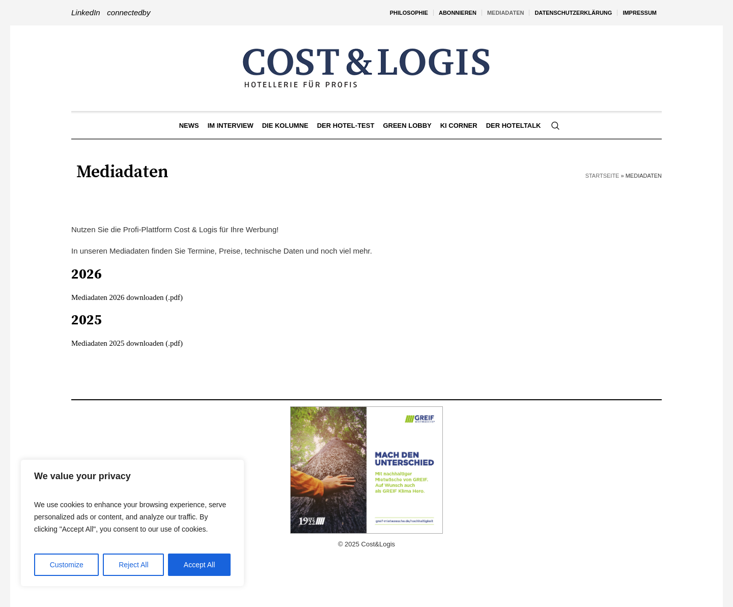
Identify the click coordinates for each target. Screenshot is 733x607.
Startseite (602, 176)
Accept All (199, 565)
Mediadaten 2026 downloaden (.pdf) (127, 297)
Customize (66, 565)
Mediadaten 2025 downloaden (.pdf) (127, 343)
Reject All (133, 565)
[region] (132, 523)
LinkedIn (85, 12)
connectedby (128, 12)
